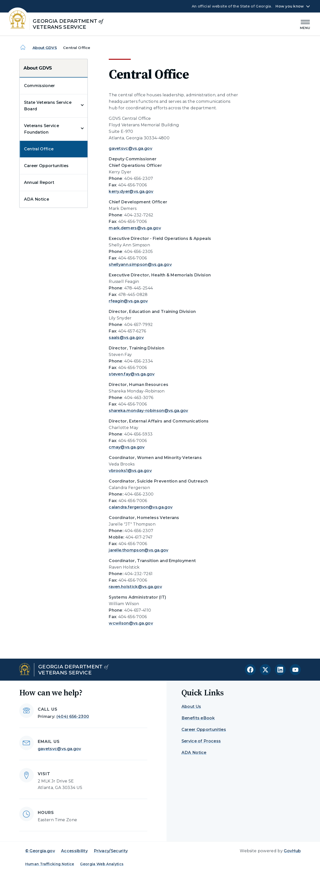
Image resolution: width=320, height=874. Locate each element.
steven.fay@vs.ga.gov (131, 374)
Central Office (39, 149)
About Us (191, 706)
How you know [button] (290, 6)
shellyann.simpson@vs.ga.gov (140, 264)
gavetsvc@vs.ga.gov (130, 148)
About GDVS (44, 47)
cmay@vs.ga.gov (126, 447)
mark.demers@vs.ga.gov (135, 228)
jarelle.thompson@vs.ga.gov (138, 550)
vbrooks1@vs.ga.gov (130, 470)
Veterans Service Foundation (41, 129)
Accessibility (74, 850)
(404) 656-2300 (72, 716)
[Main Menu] (305, 24)
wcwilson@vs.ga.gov (131, 623)
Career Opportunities (46, 165)
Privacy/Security (111, 850)
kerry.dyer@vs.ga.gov (131, 191)
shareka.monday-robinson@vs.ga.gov (148, 410)
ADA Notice (36, 199)
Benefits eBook (198, 718)
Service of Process (201, 741)
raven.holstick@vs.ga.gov (135, 586)
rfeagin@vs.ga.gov (128, 301)
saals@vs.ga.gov (126, 337)
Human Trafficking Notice (49, 864)
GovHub (292, 850)
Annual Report (39, 182)
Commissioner (39, 85)
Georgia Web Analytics (102, 864)
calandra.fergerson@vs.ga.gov (140, 507)
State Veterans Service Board (48, 105)
